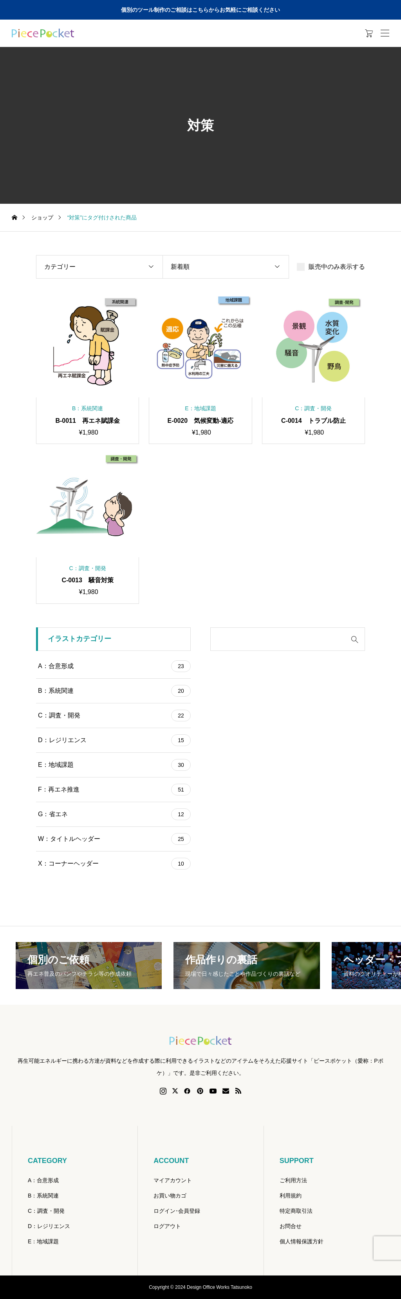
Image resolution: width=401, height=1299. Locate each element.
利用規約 (291, 1195)
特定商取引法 (296, 1211)
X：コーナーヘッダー (114, 864)
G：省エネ (114, 814)
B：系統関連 (114, 691)
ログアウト (167, 1226)
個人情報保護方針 (301, 1241)
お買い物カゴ (170, 1195)
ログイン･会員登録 (177, 1211)
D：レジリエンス (114, 740)
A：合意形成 (114, 666)
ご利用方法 (293, 1180)
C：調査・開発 (114, 715)
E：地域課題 (114, 765)
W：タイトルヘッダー (114, 839)
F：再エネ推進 (114, 789)
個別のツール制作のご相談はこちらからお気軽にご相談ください (200, 10)
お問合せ (291, 1226)
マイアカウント (173, 1180)
